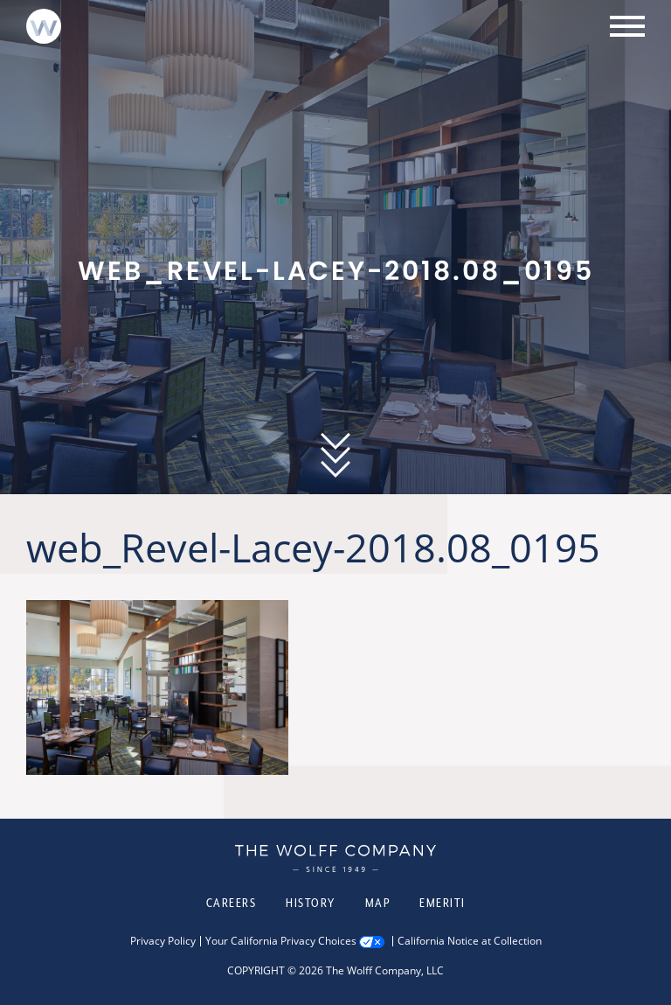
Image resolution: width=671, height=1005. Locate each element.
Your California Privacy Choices (280, 941)
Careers (231, 903)
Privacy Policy (163, 941)
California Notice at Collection (470, 941)
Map (378, 903)
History (311, 903)
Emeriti (442, 903)
